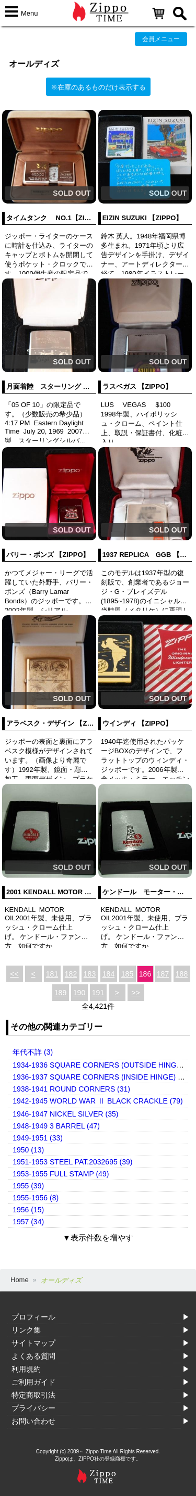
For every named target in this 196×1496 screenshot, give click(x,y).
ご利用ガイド (33, 1382)
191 (98, 992)
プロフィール (33, 1317)
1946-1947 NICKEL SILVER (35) (65, 1114)
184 (108, 974)
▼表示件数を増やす (98, 1237)
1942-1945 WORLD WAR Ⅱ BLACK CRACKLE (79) (97, 1101)
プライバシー (33, 1408)
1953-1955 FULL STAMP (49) (61, 1174)
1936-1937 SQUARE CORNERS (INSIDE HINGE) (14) (102, 1077)
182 (71, 974)
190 (79, 992)
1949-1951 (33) (38, 1138)
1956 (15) (28, 1210)
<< (14, 974)
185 (127, 974)
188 (182, 974)
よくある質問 (33, 1356)
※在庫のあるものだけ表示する (98, 87)
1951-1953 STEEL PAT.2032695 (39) (72, 1162)
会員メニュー (161, 39)
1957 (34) (28, 1222)
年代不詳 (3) (33, 1052)
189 (60, 992)
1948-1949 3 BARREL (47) (56, 1126)
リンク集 (26, 1330)
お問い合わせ (33, 1421)
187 (163, 974)
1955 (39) (28, 1186)
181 (52, 974)
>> (135, 992)
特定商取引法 (33, 1395)
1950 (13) (28, 1150)
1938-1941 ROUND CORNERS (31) (71, 1089)
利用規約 (26, 1369)
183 (90, 974)
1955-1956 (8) (36, 1198)
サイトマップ (33, 1343)
